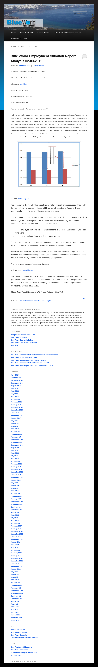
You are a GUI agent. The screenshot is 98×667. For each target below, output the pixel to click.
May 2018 (14, 394)
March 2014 (15, 523)
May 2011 (14, 609)
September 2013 (17, 539)
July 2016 (14, 450)
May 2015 (14, 488)
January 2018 (16, 405)
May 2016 (14, 456)
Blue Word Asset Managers (21, 647)
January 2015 (16, 499)
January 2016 (16, 467)
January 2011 (16, 620)
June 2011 (15, 607)
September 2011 (17, 599)
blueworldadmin (38, 66)
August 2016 (16, 448)
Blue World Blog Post (19, 337)
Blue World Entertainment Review (24, 343)
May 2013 (14, 547)
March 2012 (15, 582)
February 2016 (16, 464)
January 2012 (16, 588)
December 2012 (17, 558)
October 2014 (16, 507)
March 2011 (15, 615)
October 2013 (16, 537)
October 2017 (16, 413)
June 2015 (15, 485)
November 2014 (17, 504)
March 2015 (15, 493)
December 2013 (17, 531)
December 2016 (17, 440)
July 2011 (14, 604)
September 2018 (17, 383)
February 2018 (16, 402)
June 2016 (15, 453)
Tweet (84, 298)
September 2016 (17, 445)
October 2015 (16, 475)
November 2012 (17, 561)
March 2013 (15, 550)
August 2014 (16, 512)
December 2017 (17, 407)
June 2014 (15, 515)
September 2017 (17, 415)
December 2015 (17, 469)
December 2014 (17, 502)
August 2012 (16, 569)
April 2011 (15, 612)
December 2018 (17, 380)
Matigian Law (16, 655)
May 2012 (14, 577)
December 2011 (17, 591)
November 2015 (17, 472)
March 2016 (15, 461)
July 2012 (14, 572)
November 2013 (17, 534)
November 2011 (17, 593)
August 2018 (16, 386)
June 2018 (15, 391)
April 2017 (15, 429)
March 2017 (15, 431)
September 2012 (17, 566)
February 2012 (16, 585)
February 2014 (16, 526)
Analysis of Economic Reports (28, 301)
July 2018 (14, 388)
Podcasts (14, 345)
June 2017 (15, 423)
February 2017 (16, 434)
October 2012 (16, 564)
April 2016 (15, 459)
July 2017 (14, 421)
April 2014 (15, 520)
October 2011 (16, 596)
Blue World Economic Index (22, 340)
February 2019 (16, 378)
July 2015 (14, 483)
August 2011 (16, 601)
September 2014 (17, 510)
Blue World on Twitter (19, 650)
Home (13, 33)
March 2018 (15, 399)
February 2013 (16, 553)
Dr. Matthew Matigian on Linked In (24, 652)
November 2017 (17, 410)
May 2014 (14, 518)
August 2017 (16, 418)
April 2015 (15, 491)
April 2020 (15, 375)
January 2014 (16, 529)
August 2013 (16, 542)
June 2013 (15, 545)
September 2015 (17, 477)
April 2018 (15, 396)
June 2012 (15, 574)
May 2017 (14, 426)
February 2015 (16, 496)
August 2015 (16, 480)
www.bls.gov (23, 199)
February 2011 (16, 618)
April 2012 (15, 580)
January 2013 (16, 555)
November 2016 (17, 442)
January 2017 (16, 437)
